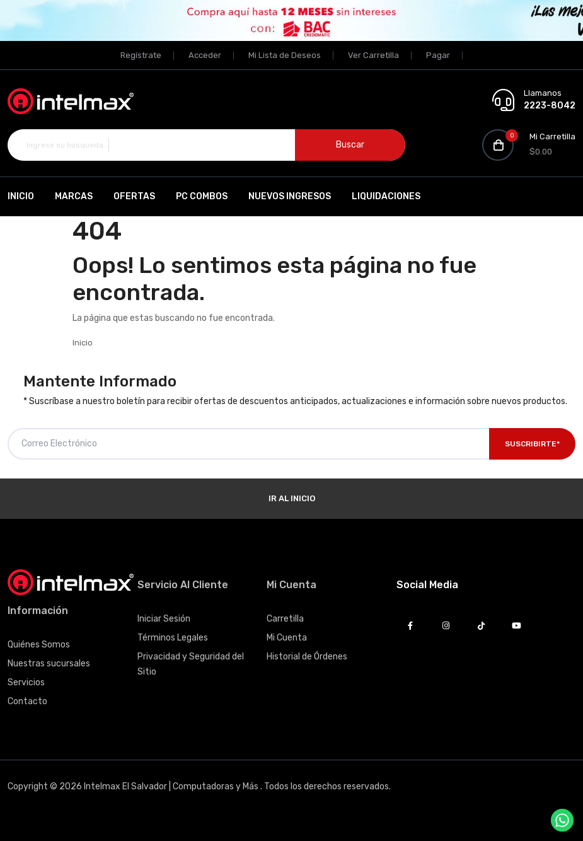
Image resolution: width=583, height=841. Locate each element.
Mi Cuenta (287, 637)
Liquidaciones (386, 196)
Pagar (438, 55)
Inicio (21, 196)
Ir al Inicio (291, 498)
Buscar (350, 144)
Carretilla (285, 618)
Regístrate (140, 55)
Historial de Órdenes (307, 656)
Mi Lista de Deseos (284, 55)
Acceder (204, 55)
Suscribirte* (532, 443)
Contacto (27, 701)
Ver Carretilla (373, 55)
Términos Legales (172, 637)
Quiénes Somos (39, 644)
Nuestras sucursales (49, 663)
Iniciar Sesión (163, 618)
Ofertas (134, 196)
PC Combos (202, 196)
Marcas (74, 196)
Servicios (26, 682)
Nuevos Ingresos (289, 196)
